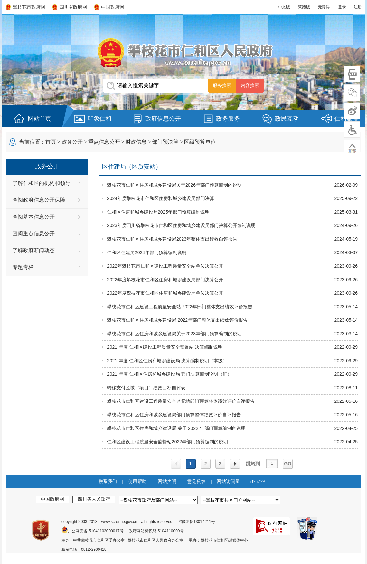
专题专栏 (23, 267)
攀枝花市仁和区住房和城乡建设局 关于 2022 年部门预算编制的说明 (176, 428)
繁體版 (304, 7)
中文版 (284, 7)
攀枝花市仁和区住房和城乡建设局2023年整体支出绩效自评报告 (172, 239)
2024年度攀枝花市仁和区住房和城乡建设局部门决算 (160, 198)
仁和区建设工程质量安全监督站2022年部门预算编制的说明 (167, 441)
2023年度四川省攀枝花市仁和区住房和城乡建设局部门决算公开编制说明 (181, 225)
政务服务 (228, 118)
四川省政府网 (73, 7)
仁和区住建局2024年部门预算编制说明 (146, 252)
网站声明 (167, 481)
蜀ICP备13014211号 (197, 521)
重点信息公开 (104, 142)
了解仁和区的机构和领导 (42, 183)
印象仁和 (99, 118)
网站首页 (39, 118)
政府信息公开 (163, 118)
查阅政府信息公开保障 (39, 200)
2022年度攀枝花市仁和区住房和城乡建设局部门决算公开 (165, 279)
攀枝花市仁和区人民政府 (183, 52)
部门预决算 (165, 142)
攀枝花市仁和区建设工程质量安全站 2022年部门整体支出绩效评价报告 (179, 306)
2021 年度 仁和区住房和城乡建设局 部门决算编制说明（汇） (169, 374)
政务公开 (72, 142)
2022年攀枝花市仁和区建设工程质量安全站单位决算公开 (165, 266)
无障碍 (324, 7)
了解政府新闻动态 (34, 250)
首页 (50, 142)
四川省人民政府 (94, 499)
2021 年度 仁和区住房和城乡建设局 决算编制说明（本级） (167, 360)
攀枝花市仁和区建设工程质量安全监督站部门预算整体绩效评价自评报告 (181, 401)
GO (287, 463)
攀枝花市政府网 (29, 7)
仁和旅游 (346, 118)
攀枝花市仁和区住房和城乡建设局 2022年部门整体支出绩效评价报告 (177, 320)
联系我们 (108, 481)
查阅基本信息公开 (34, 217)
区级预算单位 (200, 142)
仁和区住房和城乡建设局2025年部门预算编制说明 (158, 212)
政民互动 (287, 118)
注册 (358, 7)
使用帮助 (137, 481)
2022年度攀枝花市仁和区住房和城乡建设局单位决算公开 (165, 293)
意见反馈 (196, 481)
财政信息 (136, 142)
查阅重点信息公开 (34, 233)
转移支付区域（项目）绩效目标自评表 (146, 387)
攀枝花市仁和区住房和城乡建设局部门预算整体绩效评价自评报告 (174, 414)
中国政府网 (112, 7)
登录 (342, 7)
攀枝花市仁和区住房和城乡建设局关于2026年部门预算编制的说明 (174, 185)
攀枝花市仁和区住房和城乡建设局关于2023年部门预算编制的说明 (174, 333)
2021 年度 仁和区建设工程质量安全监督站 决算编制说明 (165, 347)
